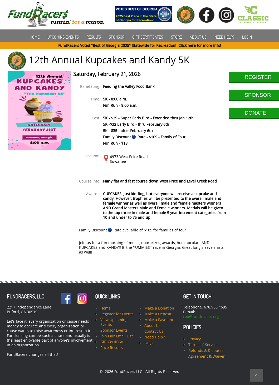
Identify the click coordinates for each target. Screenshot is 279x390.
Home (35, 37)
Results (94, 37)
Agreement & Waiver (206, 356)
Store (176, 37)
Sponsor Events (114, 330)
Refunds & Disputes (205, 350)
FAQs (148, 343)
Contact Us (153, 331)
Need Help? (224, 37)
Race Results (111, 348)
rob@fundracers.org (201, 317)
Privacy (194, 339)
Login (247, 37)
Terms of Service (203, 345)
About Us (198, 37)
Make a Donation (159, 308)
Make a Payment (158, 320)
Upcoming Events (63, 37)
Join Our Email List (116, 336)
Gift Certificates (147, 37)
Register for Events (117, 314)
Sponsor (116, 37)
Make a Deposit (158, 314)
